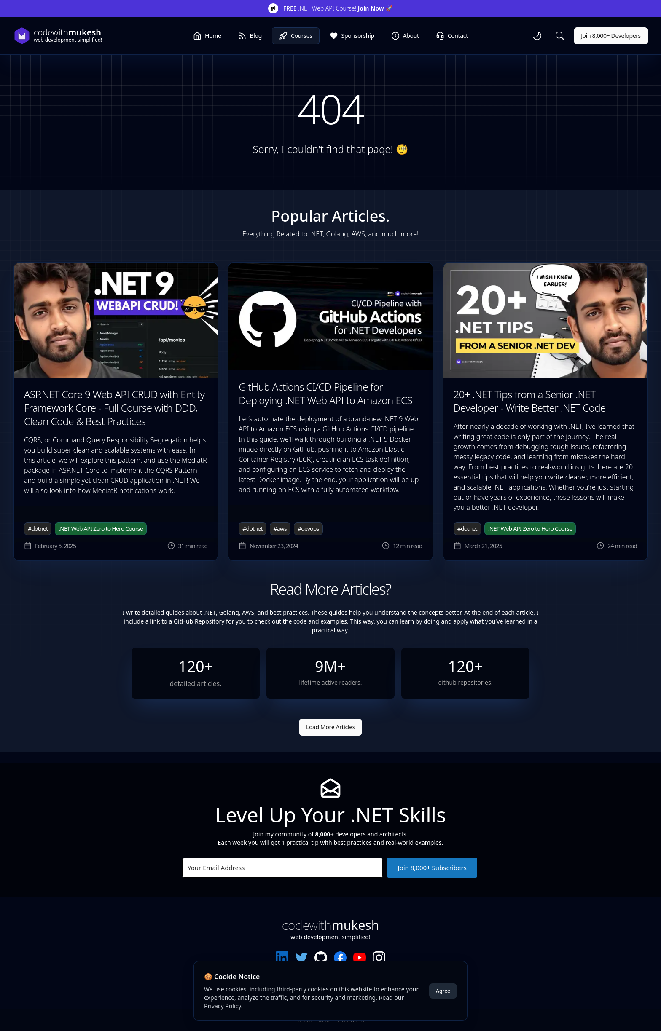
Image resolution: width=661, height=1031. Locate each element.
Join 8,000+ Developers (611, 36)
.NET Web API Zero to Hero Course (101, 529)
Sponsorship (352, 36)
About (405, 36)
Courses (295, 36)
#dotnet (38, 529)
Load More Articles (330, 727)
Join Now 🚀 (375, 8)
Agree (443, 990)
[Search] (559, 35)
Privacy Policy (222, 1006)
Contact (452, 36)
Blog (250, 36)
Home (207, 36)
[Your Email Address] (282, 868)
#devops (308, 529)
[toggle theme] (537, 35)
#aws (280, 529)
